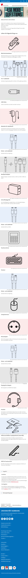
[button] (21, 1)
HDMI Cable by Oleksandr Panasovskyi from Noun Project (13, 172)
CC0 (26, 77)
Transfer (3, 538)
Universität (3, 542)
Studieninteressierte (5, 525)
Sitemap (10, 506)
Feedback (3, 505)
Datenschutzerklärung (16, 505)
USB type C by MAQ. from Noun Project (19, 359)
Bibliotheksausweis (14, 481)
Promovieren (4, 534)
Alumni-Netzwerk (5, 550)
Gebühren (6, 489)
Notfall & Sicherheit (5, 559)
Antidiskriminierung (5, 561)
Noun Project (22, 51)
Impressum (8, 505)
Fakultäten (3, 548)
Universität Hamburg (5, 1)
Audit (6, 566)
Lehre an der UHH (5, 532)
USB (11, 149)
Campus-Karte (4, 555)
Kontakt (2, 554)
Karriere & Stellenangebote (7, 536)
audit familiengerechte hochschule (2, 567)
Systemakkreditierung (14, 566)
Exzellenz (3, 544)
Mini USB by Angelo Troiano (7, 76)
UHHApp (3, 557)
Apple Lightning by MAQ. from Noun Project (19, 149)
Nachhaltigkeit (4, 546)
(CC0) (26, 149)
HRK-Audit (10, 567)
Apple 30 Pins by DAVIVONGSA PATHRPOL (18, 76)
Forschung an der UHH (6, 531)
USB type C (10, 289)
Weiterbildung (4, 527)
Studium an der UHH (5, 523)
